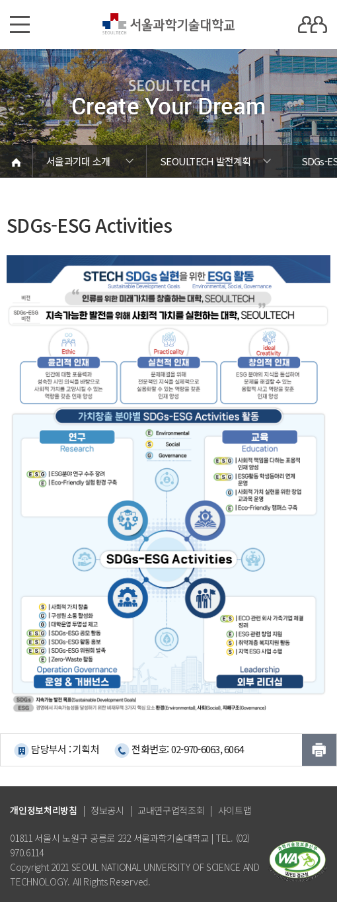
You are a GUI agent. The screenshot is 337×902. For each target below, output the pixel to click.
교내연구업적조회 (171, 810)
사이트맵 (235, 810)
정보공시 (107, 810)
